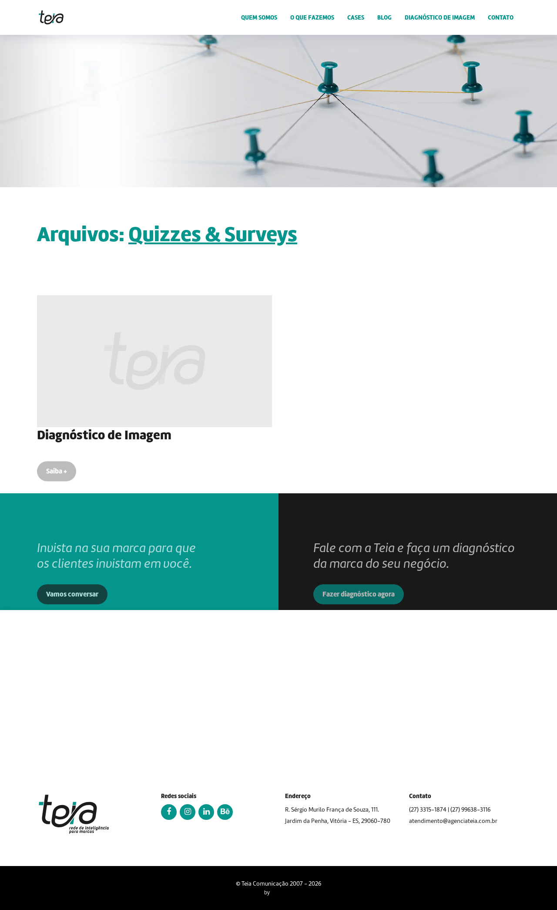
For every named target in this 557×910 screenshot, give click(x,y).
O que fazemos (312, 17)
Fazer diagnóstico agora (358, 609)
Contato (500, 17)
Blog (384, 17)
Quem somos (259, 17)
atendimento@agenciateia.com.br (453, 821)
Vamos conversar (72, 609)
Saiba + (56, 476)
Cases (355, 17)
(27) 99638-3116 (470, 809)
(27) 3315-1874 (427, 809)
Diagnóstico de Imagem (440, 17)
